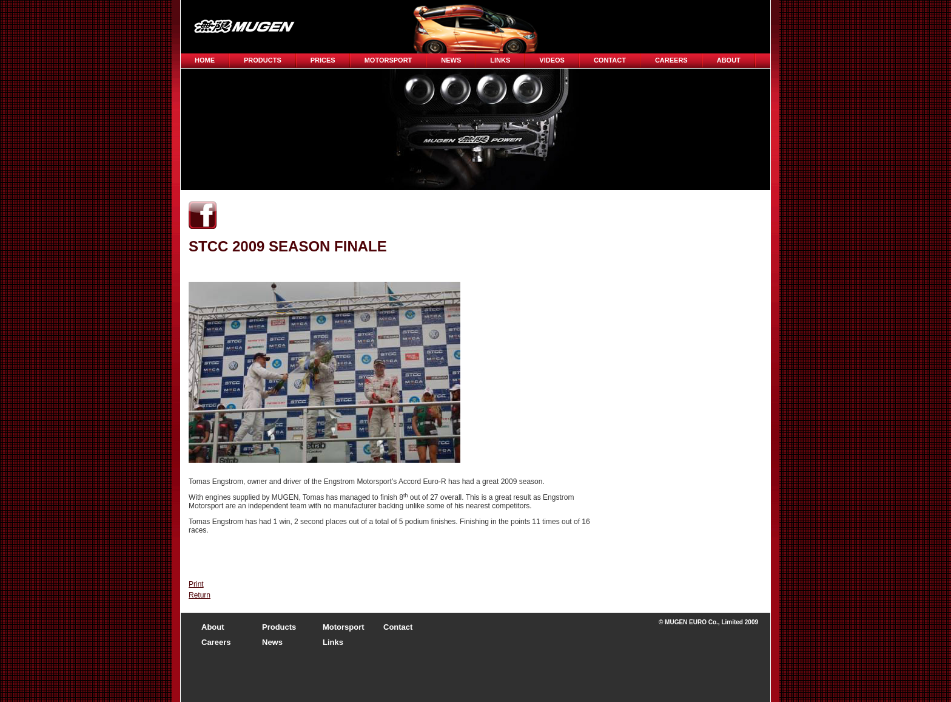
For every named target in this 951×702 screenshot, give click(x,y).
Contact (610, 60)
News (451, 60)
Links (500, 60)
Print (196, 584)
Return (199, 595)
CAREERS (671, 60)
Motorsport (388, 60)
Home (205, 60)
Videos (552, 60)
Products (262, 60)
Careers (215, 642)
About (729, 60)
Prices (323, 60)
